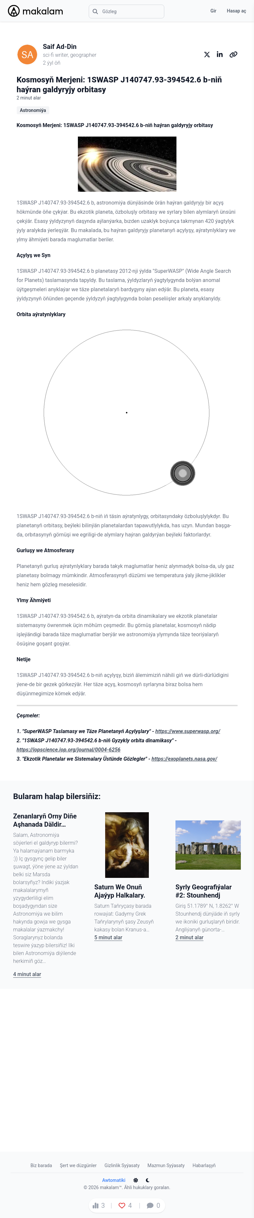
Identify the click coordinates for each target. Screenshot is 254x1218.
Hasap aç (236, 10)
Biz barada (41, 1165)
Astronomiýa (33, 110)
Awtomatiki (114, 1180)
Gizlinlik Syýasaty (122, 1165)
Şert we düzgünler (78, 1165)
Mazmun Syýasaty (166, 1165)
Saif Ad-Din (60, 47)
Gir (213, 10)
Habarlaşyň (204, 1165)
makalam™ (111, 1187)
